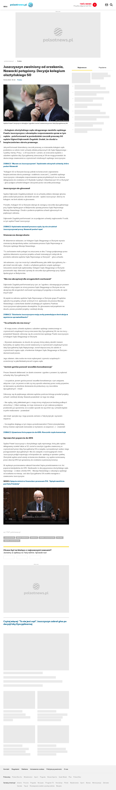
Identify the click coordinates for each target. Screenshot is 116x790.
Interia (19, 783)
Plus (70, 777)
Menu (5, 6)
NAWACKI (34, 538)
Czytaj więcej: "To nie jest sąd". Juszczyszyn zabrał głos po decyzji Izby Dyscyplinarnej (34, 623)
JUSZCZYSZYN (9, 538)
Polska (19, 61)
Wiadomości (28, 777)
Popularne (102, 67)
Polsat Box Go (17, 777)
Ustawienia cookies (37, 769)
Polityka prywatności (54, 769)
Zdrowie (106, 783)
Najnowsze (82, 67)
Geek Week (63, 777)
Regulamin (15, 769)
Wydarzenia (74, 783)
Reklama (25, 769)
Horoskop (59, 783)
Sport (36, 777)
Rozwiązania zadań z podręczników (42, 786)
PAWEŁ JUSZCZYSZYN (47, 538)
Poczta (26, 783)
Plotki (66, 783)
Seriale (19, 786)
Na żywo (41, 783)
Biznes (88, 783)
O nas (66, 769)
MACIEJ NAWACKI (22, 538)
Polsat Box (77, 777)
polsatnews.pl (9, 61)
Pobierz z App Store (27, 557)
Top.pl (26, 786)
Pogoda (43, 777)
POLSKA (59, 538)
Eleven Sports (52, 777)
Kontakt (6, 769)
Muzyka (59, 786)
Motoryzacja (96, 783)
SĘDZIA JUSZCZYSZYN (12, 541)
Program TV (49, 783)
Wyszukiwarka (111, 4)
